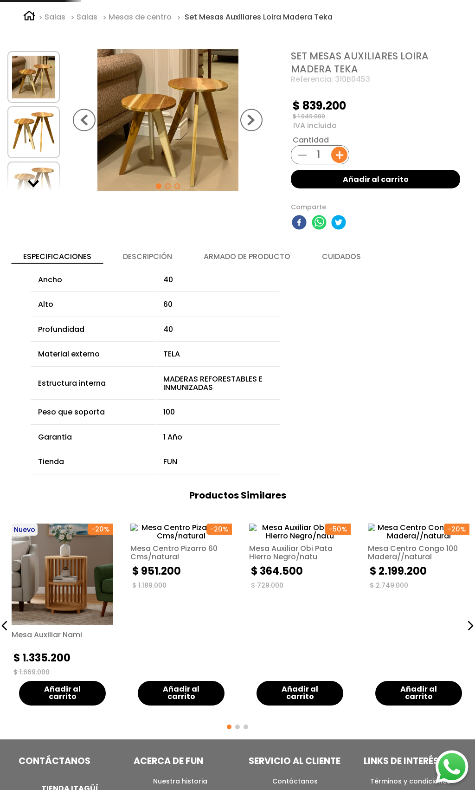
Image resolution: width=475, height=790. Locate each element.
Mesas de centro (140, 91)
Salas (55, 91)
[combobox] (310, 29)
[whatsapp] (320, 297)
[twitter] (340, 297)
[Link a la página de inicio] (29, 91)
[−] (302, 228)
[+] (339, 229)
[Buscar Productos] (375, 29)
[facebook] (300, 297)
